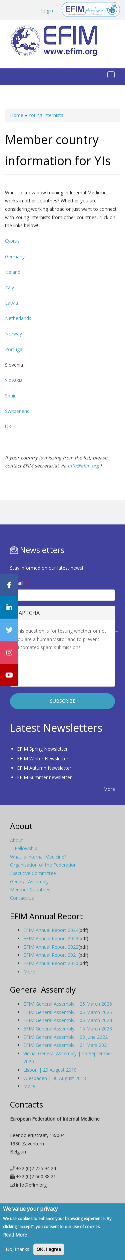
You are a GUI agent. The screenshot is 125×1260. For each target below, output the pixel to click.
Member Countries (30, 889)
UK (8, 426)
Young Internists (45, 115)
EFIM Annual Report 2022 (50, 947)
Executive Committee (33, 873)
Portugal (14, 349)
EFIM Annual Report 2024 (50, 930)
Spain (11, 395)
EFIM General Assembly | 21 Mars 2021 (66, 1045)
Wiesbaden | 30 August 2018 (54, 1078)
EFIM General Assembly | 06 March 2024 (67, 1020)
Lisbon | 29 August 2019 (50, 1070)
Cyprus (12, 241)
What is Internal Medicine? (38, 857)
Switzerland (17, 411)
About (16, 840)
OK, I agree (48, 1249)
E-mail (18, 583)
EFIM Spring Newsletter (42, 749)
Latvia (11, 303)
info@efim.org (83, 465)
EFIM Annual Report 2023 (50, 938)
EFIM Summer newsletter (44, 777)
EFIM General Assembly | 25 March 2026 (67, 1004)
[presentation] (66, 668)
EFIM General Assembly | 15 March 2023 (67, 1028)
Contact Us (22, 898)
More (109, 789)
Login (47, 10)
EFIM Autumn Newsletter (44, 768)
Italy (9, 287)
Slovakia (14, 380)
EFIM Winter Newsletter (42, 758)
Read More (15, 1235)
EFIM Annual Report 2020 (50, 963)
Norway (13, 333)
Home (16, 115)
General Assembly (29, 881)
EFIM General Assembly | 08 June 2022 (65, 1037)
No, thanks (17, 1249)
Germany (15, 256)
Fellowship (26, 848)
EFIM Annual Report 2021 (50, 955)
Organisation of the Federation (43, 865)
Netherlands (18, 318)
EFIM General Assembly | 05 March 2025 (67, 1012)
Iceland (12, 272)
